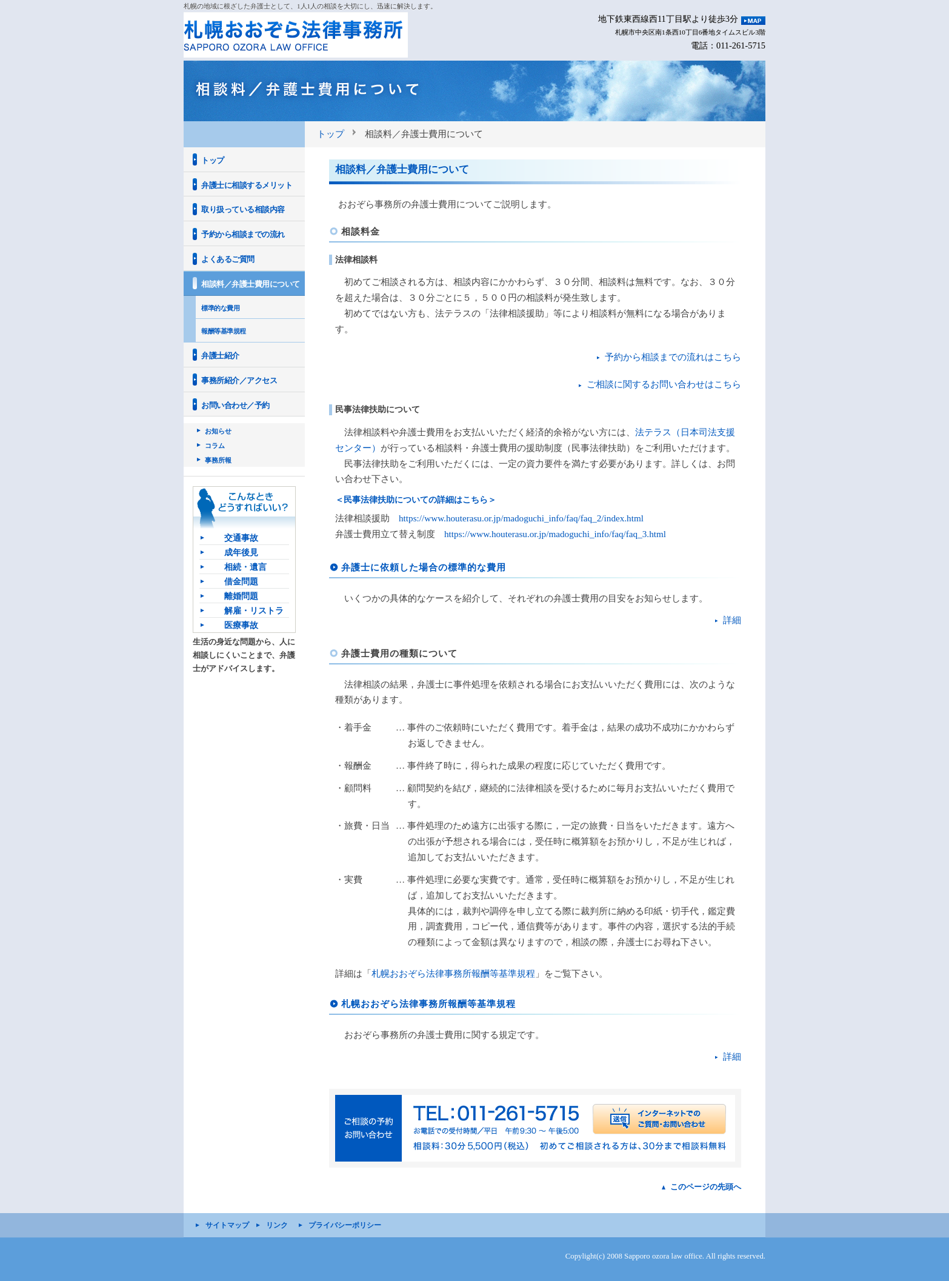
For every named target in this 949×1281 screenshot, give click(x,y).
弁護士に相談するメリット (246, 185)
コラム (215, 445)
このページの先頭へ (705, 1186)
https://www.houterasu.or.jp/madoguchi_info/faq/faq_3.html (555, 534)
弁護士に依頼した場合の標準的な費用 (423, 567)
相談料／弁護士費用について (250, 284)
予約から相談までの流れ (243, 234)
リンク (277, 1225)
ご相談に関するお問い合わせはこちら (664, 384)
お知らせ (218, 431)
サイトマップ (227, 1225)
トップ (330, 134)
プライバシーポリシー (344, 1225)
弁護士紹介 (220, 355)
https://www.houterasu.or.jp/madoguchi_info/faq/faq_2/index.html (521, 518)
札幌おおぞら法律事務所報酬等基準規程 (453, 973)
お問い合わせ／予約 (235, 405)
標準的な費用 (220, 308)
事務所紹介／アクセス (239, 380)
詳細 (732, 620)
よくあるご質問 (228, 259)
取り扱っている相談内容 (243, 209)
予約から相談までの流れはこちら (673, 357)
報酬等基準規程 (223, 331)
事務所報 (218, 460)
